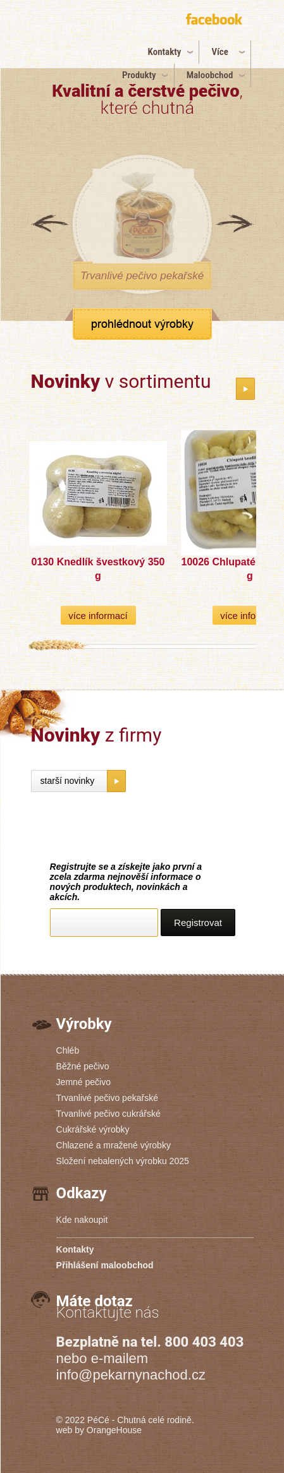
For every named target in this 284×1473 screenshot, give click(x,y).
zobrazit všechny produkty (142, 324)
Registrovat (198, 922)
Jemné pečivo (83, 1082)
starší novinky (67, 781)
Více (219, 51)
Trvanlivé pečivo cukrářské (108, 1114)
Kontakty (165, 51)
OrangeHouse (114, 1430)
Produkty (139, 75)
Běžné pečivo (82, 1066)
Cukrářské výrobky (93, 1129)
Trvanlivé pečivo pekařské (107, 1098)
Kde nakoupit (82, 1220)
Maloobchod (210, 75)
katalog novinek (245, 389)
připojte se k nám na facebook (215, 21)
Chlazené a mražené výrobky (113, 1145)
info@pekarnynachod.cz (131, 1375)
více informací (97, 615)
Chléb (68, 1050)
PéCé (98, 1420)
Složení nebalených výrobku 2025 (122, 1161)
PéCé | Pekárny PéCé (72, 42)
